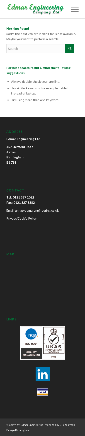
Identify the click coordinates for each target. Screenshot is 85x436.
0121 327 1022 (23, 197)
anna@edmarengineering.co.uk (37, 210)
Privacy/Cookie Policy (21, 218)
